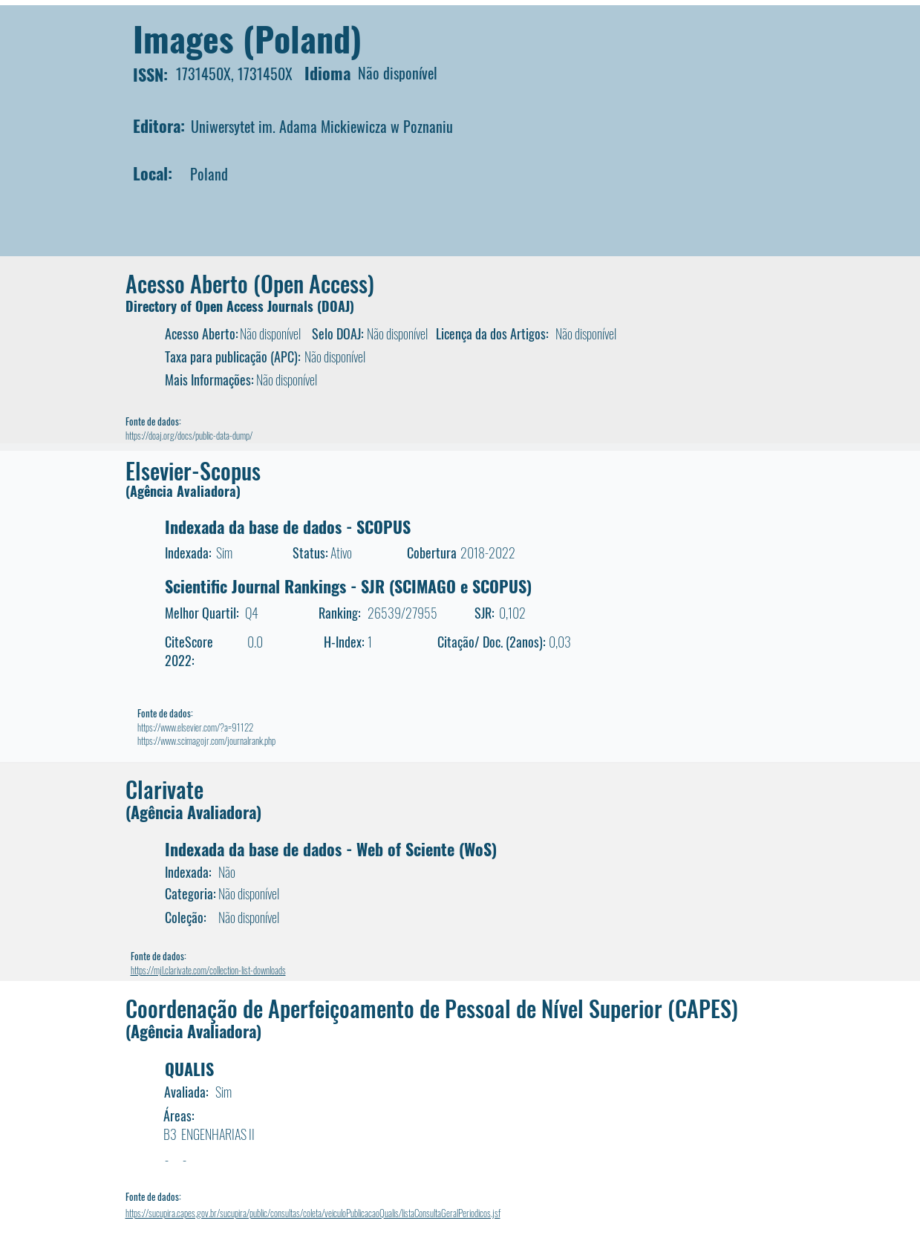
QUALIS (189, 1069)
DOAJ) (338, 306)
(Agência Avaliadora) (183, 491)
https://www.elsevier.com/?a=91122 (195, 727)
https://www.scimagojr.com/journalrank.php (206, 740)
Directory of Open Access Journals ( (223, 306)
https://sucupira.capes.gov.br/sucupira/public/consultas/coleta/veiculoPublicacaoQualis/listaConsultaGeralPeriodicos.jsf (312, 1212)
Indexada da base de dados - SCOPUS (288, 526)
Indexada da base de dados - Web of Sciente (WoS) (331, 849)
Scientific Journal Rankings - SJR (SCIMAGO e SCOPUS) (348, 586)
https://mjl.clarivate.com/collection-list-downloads (208, 969)
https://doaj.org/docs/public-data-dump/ (188, 435)
